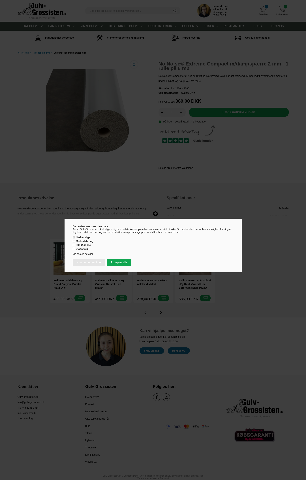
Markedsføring (84, 241)
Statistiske (82, 248)
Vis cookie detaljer (83, 254)
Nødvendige (83, 237)
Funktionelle (83, 245)
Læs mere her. (172, 232)
